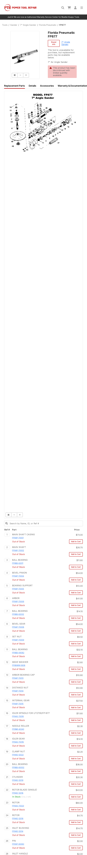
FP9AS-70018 (18, 742)
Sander (13, 25)
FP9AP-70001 (18, 538)
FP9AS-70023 (18, 806)
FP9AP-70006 (18, 602)
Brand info (53, 43)
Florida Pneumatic (47, 25)
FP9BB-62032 (18, 614)
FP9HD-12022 (18, 755)
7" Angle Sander (28, 25)
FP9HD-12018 (17, 793)
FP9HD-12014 (17, 831)
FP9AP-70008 (18, 627)
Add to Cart (76, 542)
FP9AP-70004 (18, 576)
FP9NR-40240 (18, 729)
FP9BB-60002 (18, 767)
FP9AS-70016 (18, 716)
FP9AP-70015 (17, 704)
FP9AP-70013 (17, 678)
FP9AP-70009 (18, 640)
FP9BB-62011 (17, 563)
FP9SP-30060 (18, 844)
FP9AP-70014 (17, 691)
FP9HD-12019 (17, 780)
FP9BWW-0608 (18, 665)
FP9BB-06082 (18, 653)
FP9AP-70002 (18, 550)
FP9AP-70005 (18, 589)
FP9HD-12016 (17, 819)
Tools (4, 25)
